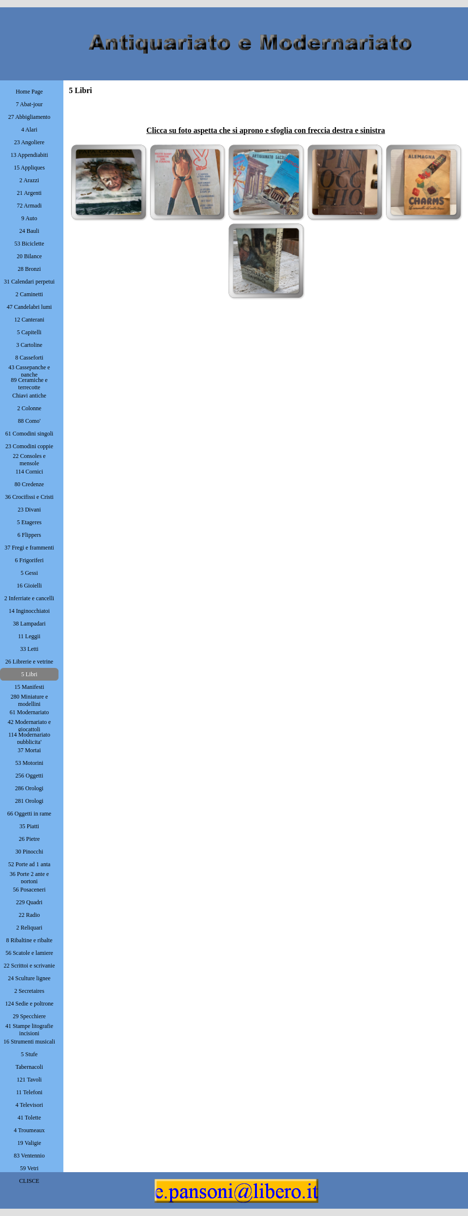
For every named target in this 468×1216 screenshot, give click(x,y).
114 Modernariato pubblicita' (29, 738)
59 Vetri (29, 1168)
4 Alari (29, 129)
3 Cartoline (29, 345)
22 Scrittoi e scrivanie (29, 965)
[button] (108, 181)
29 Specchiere (29, 1016)
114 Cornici (29, 471)
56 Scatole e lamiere (29, 953)
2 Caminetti (29, 294)
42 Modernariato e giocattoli (29, 726)
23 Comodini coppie (29, 446)
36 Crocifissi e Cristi (29, 497)
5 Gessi (29, 573)
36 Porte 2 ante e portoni (29, 878)
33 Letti (29, 649)
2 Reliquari (29, 927)
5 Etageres (29, 522)
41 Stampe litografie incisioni (29, 1030)
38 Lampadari (29, 623)
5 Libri (29, 674)
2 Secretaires (29, 991)
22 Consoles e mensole (29, 460)
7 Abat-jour (29, 104)
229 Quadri (29, 902)
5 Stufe (29, 1054)
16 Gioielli (29, 585)
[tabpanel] (266, 118)
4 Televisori (29, 1105)
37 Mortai (29, 750)
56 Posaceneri (29, 889)
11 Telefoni (29, 1092)
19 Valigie (29, 1143)
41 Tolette (29, 1117)
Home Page (29, 91)
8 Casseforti (29, 357)
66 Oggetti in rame (29, 813)
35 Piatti (29, 826)
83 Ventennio (29, 1155)
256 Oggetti (29, 775)
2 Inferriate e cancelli (29, 598)
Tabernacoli (29, 1067)
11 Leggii (29, 636)
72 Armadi (29, 205)
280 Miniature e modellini (29, 700)
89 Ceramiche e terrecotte (29, 384)
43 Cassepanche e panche (29, 371)
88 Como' (29, 421)
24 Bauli (29, 231)
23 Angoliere (29, 142)
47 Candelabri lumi (29, 307)
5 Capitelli (29, 332)
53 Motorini (29, 763)
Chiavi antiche (29, 395)
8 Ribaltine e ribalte (29, 940)
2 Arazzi (29, 180)
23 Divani (29, 509)
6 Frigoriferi (29, 560)
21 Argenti (29, 193)
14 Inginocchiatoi (29, 611)
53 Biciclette (29, 243)
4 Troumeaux (29, 1130)
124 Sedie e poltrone (29, 1003)
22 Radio (29, 915)
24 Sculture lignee (29, 978)
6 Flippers (29, 535)
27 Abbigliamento (29, 117)
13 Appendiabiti (29, 155)
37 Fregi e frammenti (29, 547)
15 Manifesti (29, 687)
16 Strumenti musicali (29, 1041)
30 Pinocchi (29, 851)
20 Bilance (29, 256)
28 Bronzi (29, 269)
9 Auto (29, 218)
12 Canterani (29, 319)
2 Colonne (29, 408)
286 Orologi (29, 788)
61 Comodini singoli (29, 433)
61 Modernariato (29, 712)
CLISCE (29, 1181)
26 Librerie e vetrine (29, 661)
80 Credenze (29, 484)
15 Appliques (29, 167)
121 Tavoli (29, 1079)
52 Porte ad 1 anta (29, 864)
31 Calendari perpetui (29, 281)
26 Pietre (29, 839)
